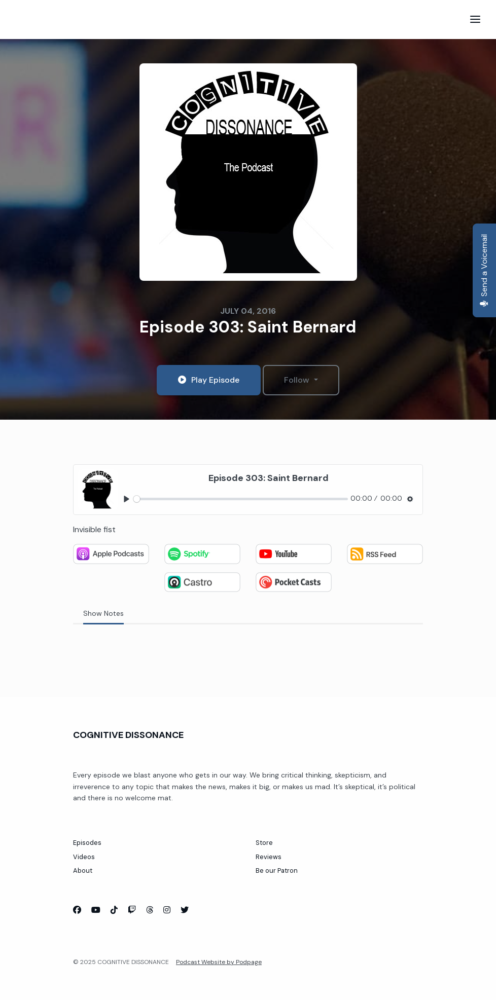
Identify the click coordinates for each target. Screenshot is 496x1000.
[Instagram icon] (166, 910)
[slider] (240, 499)
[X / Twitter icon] (185, 910)
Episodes (87, 842)
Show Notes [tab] (103, 613)
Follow (297, 380)
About (82, 870)
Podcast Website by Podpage (219, 962)
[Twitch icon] (132, 910)
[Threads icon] (149, 910)
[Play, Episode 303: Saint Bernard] (126, 499)
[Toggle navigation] (475, 19)
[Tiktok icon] (114, 910)
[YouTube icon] (95, 910)
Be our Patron (277, 870)
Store (264, 842)
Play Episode (208, 380)
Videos (84, 857)
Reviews (268, 857)
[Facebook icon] (77, 910)
